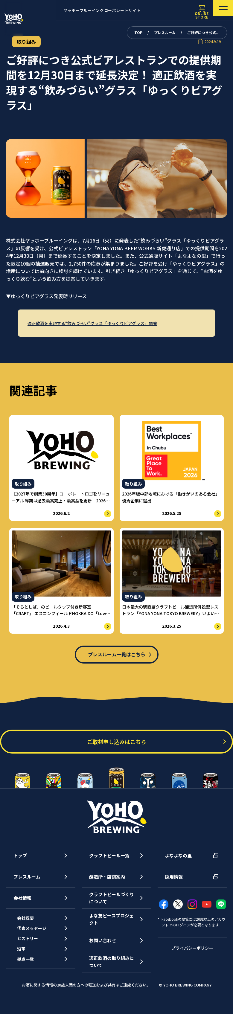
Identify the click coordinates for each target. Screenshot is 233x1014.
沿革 (25, 966)
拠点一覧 (30, 980)
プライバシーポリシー (192, 955)
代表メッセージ (36, 940)
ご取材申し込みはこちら (116, 749)
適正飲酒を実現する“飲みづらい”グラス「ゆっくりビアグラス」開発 (97, 323)
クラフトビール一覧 (109, 863)
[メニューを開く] (214, 10)
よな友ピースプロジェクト (111, 927)
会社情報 (22, 905)
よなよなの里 (178, 863)
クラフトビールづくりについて (111, 905)
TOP (138, 32)
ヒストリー (32, 953)
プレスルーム (165, 32)
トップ (20, 863)
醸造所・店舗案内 (107, 884)
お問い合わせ (102, 948)
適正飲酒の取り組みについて (111, 969)
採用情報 (174, 884)
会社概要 (30, 927)
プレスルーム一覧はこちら (116, 657)
